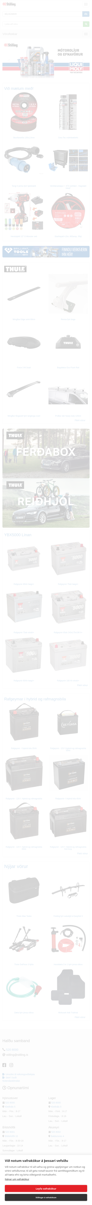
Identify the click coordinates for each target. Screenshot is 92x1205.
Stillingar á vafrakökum (46, 1197)
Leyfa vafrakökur (46, 1188)
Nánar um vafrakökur (17, 1179)
